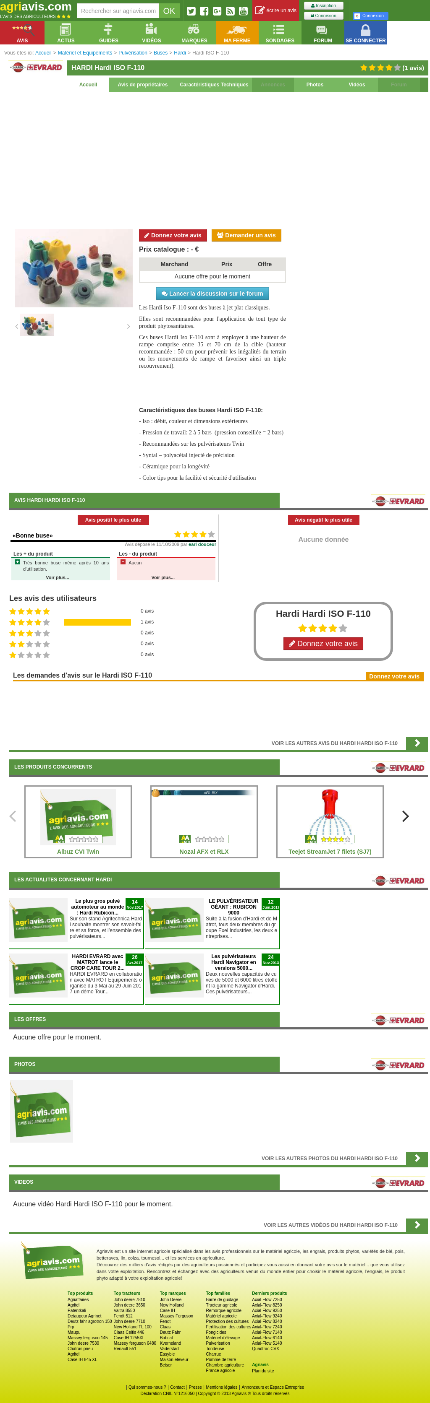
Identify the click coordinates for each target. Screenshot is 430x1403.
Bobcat (166, 1337)
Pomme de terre (221, 1359)
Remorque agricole (223, 1310)
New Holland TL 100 (133, 1327)
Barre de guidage (222, 1299)
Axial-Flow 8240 (267, 1321)
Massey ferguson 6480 (135, 1343)
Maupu (74, 1332)
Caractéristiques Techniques (214, 85)
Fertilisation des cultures (228, 1327)
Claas (165, 1327)
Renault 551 (125, 1348)
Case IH (167, 1310)
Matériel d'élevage (223, 1337)
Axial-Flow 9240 (267, 1316)
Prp (71, 1327)
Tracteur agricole (221, 1305)
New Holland (172, 1305)
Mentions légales (222, 1387)
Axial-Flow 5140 (267, 1343)
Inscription (323, 5)
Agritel (73, 1305)
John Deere (171, 1299)
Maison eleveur (174, 1359)
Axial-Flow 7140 (267, 1332)
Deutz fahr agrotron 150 (90, 1321)
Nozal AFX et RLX (204, 851)
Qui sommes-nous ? (147, 1387)
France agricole (220, 1370)
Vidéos (357, 85)
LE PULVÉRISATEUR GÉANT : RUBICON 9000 (233, 907)
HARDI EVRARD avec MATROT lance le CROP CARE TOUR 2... (98, 962)
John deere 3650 (129, 1305)
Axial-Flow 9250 (267, 1310)
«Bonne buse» (33, 535)
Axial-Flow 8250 (267, 1305)
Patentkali (77, 1310)
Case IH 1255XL (129, 1337)
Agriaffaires (78, 1299)
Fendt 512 (123, 1316)
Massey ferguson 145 (88, 1337)
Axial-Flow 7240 (267, 1327)
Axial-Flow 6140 (267, 1337)
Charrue (213, 1354)
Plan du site (263, 1371)
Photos (315, 85)
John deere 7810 (129, 1299)
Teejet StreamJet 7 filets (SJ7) (329, 851)
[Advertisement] (218, 159)
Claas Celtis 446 (129, 1332)
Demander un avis (246, 235)
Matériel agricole (221, 1316)
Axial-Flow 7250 (267, 1299)
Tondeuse (215, 1348)
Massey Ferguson (176, 1316)
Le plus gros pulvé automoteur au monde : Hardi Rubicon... (97, 907)
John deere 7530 (83, 1343)
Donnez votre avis (173, 235)
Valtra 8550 (124, 1310)
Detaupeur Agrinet (85, 1316)
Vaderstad (169, 1348)
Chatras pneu (80, 1348)
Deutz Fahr (170, 1332)
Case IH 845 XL (82, 1359)
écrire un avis (275, 11)
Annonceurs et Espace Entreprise (272, 1387)
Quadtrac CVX (265, 1348)
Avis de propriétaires (143, 85)
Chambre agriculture (225, 1365)
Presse (195, 1387)
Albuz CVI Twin (78, 851)
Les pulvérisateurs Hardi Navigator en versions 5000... (233, 962)
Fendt (165, 1321)
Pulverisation (218, 1343)
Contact (177, 1387)
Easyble (167, 1354)
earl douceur (202, 544)
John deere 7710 (129, 1321)
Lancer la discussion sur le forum (212, 293)
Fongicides (216, 1332)
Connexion (323, 15)
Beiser (166, 1365)
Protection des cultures (227, 1321)
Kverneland (170, 1343)
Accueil (88, 85)
